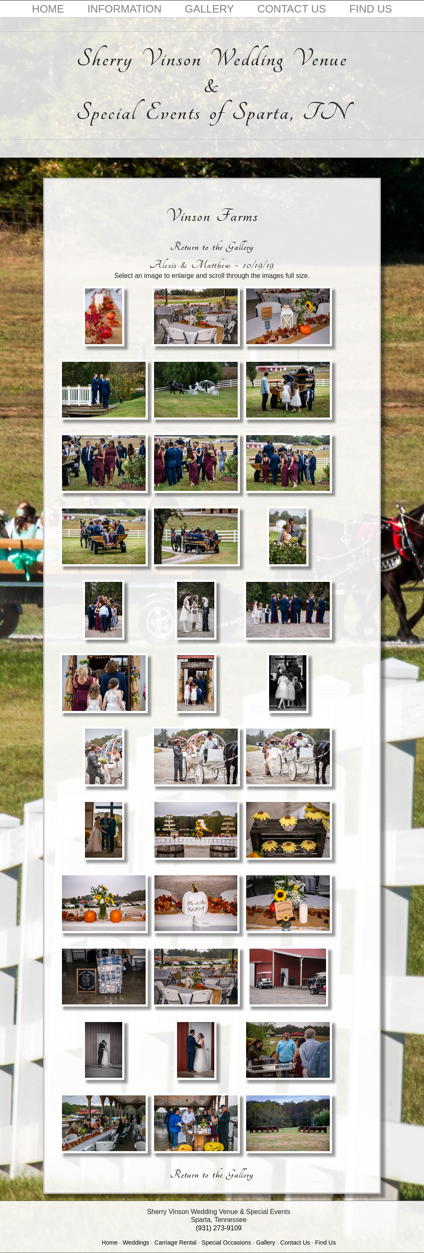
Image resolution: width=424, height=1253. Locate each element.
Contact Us (295, 1242)
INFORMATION (124, 9)
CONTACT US (291, 9)
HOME (48, 9)
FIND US (370, 9)
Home (110, 1242)
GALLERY (209, 9)
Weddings (136, 1242)
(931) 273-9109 (219, 1228)
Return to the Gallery (212, 247)
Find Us (325, 1242)
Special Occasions (226, 1242)
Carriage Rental (175, 1242)
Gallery (265, 1242)
